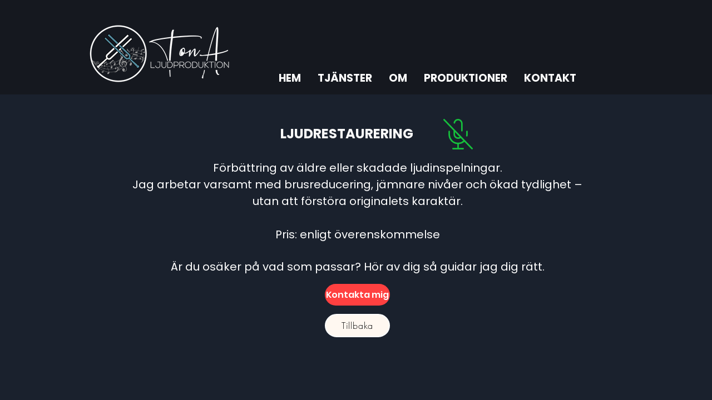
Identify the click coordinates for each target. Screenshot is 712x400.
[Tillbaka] (357, 325)
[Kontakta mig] (357, 295)
